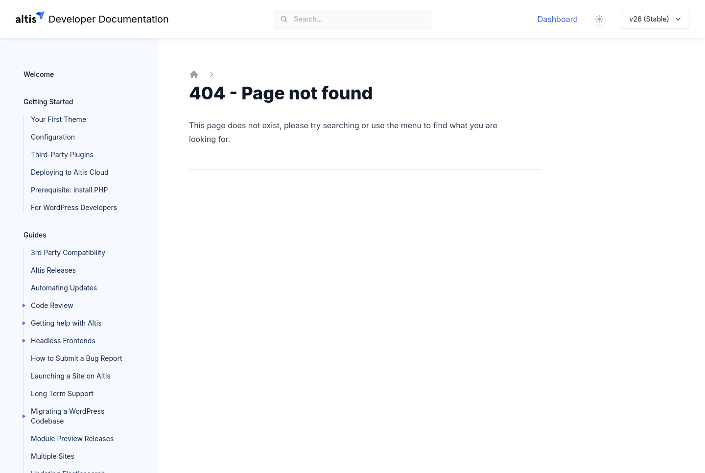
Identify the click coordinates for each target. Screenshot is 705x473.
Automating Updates (64, 288)
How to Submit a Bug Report (76, 358)
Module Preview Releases (72, 438)
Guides (35, 235)
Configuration (53, 137)
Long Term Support (62, 393)
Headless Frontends (63, 340)
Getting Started (48, 101)
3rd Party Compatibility (68, 252)
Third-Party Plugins (62, 154)
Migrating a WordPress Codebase (67, 416)
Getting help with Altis (66, 323)
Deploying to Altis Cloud (70, 172)
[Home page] (92, 19)
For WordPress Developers (74, 207)
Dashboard (558, 19)
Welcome (39, 74)
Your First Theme (58, 119)
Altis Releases (53, 270)
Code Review (52, 305)
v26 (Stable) (656, 19)
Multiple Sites (52, 456)
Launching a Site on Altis (71, 376)
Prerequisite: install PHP (69, 190)
